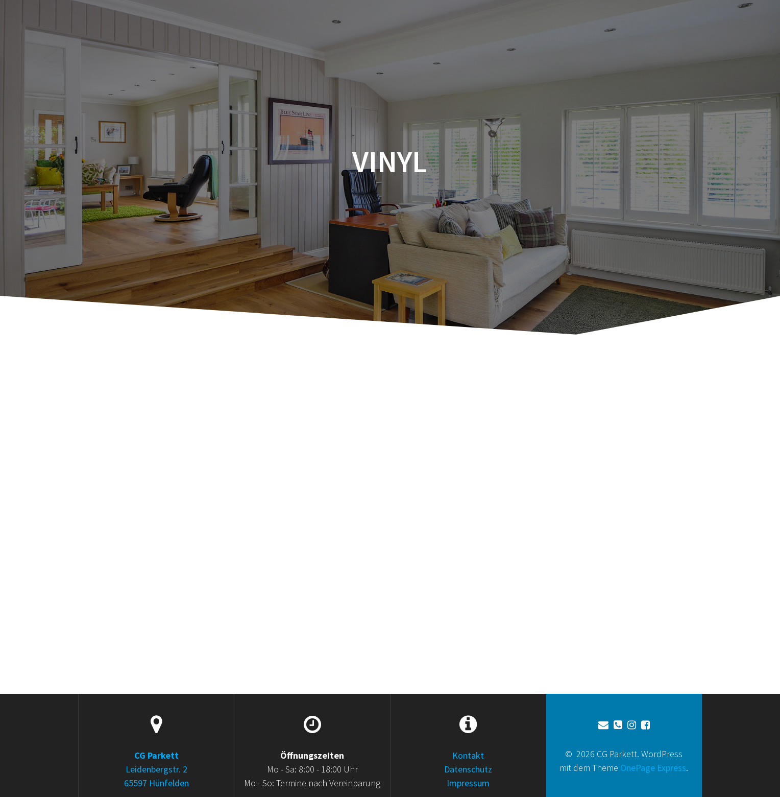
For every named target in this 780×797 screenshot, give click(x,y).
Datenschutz (468, 769)
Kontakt (468, 755)
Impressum (468, 783)
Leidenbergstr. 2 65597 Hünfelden (156, 769)
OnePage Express (653, 767)
